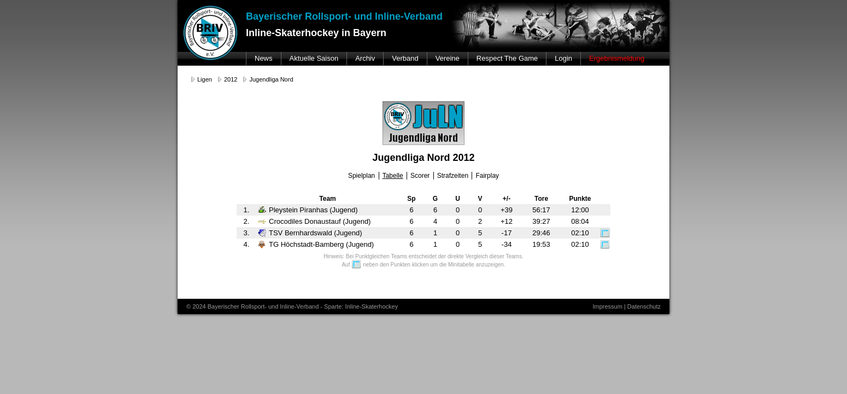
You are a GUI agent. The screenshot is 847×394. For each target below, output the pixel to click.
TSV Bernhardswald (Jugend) (310, 233)
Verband (405, 58)
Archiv (365, 58)
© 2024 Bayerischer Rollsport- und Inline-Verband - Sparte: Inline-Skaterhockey (292, 306)
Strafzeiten (452, 175)
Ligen (204, 79)
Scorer (420, 175)
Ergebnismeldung (616, 58)
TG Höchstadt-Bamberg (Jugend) (316, 244)
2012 (230, 79)
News (264, 58)
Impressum (607, 306)
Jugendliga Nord (271, 79)
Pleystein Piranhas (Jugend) (308, 210)
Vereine (448, 58)
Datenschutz (644, 306)
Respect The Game (507, 58)
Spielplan (361, 175)
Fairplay (487, 175)
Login (563, 58)
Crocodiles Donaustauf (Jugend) (314, 221)
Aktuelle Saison (314, 58)
